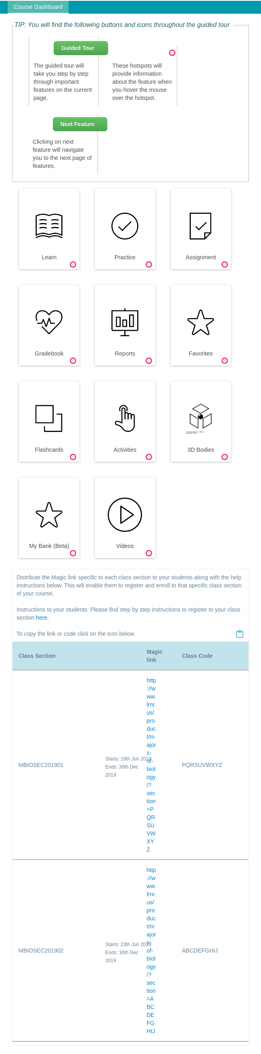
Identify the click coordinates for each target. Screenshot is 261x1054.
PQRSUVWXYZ (202, 765)
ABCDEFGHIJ (200, 950)
